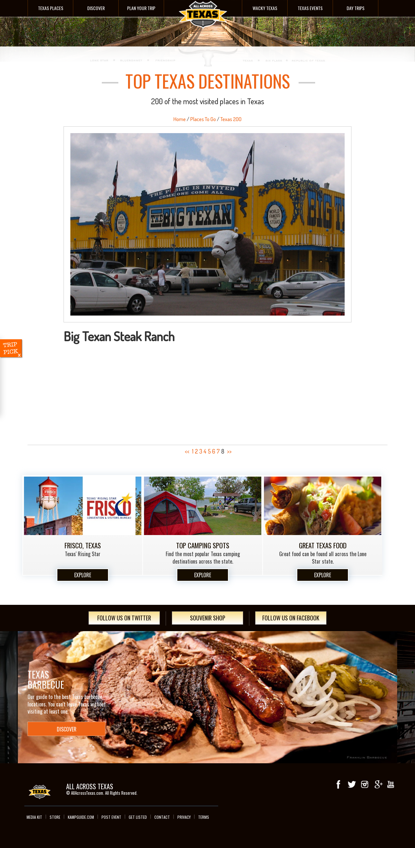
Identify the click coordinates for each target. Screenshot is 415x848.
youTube (390, 784)
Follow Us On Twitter (124, 618)
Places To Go (203, 119)
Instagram (364, 784)
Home (179, 119)
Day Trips (355, 8)
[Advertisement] (207, 391)
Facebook (338, 784)
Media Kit (34, 817)
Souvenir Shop (207, 618)
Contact (162, 817)
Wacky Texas (265, 8)
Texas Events (310, 8)
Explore (82, 575)
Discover (96, 8)
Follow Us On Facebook (290, 618)
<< (187, 451)
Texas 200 (231, 119)
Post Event (111, 817)
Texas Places (50, 8)
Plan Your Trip (141, 8)
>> (229, 451)
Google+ (377, 784)
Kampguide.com (81, 817)
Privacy (184, 817)
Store (55, 817)
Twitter (351, 784)
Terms (203, 817)
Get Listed (138, 817)
